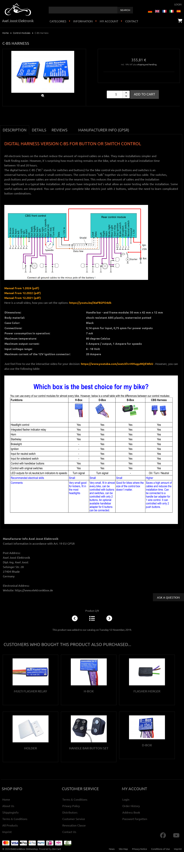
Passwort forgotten (134, 819)
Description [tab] (14, 129)
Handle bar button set (88, 748)
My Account (109, 21)
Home (5, 33)
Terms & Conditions (14, 819)
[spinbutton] (118, 94)
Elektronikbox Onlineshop (24, 848)
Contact (131, 21)
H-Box (89, 691)
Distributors (69, 812)
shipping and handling (147, 64)
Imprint (7, 831)
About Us (8, 806)
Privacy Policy (71, 806)
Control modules (21, 33)
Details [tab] (39, 129)
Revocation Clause (74, 825)
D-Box (147, 745)
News (112, 848)
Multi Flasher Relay (30, 691)
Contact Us (69, 831)
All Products (10, 825)
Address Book (131, 812)
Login (177, 4)
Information (83, 21)
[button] (126, 92)
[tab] (72, 127)
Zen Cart (56, 848)
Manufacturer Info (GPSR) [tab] (103, 129)
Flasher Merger (147, 691)
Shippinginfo (10, 812)
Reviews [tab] (59, 129)
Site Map (123, 848)
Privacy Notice (139, 848)
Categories (58, 21)
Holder (30, 748)
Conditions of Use (160, 848)
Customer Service (73, 819)
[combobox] (83, 10)
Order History (131, 806)
